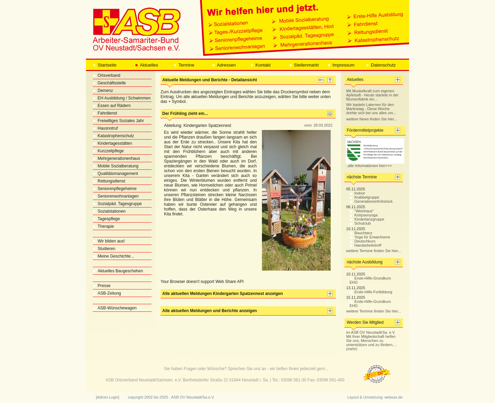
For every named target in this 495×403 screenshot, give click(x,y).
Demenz (103, 90)
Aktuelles (146, 65)
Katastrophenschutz (113, 135)
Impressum (341, 65)
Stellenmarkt (304, 65)
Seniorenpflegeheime (114, 188)
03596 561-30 (293, 380)
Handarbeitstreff (365, 245)
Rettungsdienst (109, 181)
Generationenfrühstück (371, 201)
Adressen (224, 65)
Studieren (104, 248)
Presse (101, 285)
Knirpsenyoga (363, 215)
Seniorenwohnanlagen (116, 196)
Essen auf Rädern (112, 105)
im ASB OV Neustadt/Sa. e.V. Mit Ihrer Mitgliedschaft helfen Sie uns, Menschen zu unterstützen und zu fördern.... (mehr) (371, 340)
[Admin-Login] (107, 397)
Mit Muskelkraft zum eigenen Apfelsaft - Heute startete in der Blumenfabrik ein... (372, 95)
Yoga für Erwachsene (370, 237)
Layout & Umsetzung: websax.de (375, 397)
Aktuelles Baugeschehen (118, 271)
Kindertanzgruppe (367, 219)
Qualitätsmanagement (115, 173)
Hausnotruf (105, 128)
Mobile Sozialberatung (116, 166)
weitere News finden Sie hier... (371, 119)
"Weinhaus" (362, 211)
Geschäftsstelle (109, 83)
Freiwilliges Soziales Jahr (118, 120)
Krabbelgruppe (364, 197)
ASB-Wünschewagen (114, 308)
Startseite (105, 65)
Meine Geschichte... (113, 256)
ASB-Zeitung (107, 293)
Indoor (357, 193)
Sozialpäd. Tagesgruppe (117, 203)
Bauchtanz (361, 233)
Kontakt (261, 65)
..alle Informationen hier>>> (375, 164)
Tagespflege (106, 218)
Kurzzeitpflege (108, 151)
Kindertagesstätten (112, 143)
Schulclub (360, 223)
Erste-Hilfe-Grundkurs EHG (370, 280)
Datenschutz (381, 65)
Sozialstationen (109, 211)
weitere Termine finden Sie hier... (373, 251)
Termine (184, 65)
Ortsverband (106, 75)
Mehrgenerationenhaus (116, 158)
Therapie (103, 226)
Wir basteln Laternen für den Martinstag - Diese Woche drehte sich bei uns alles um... (371, 109)
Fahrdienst (105, 113)
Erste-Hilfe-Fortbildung (371, 292)
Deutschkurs (362, 241)
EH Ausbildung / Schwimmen (122, 98)
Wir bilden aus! (109, 241)
